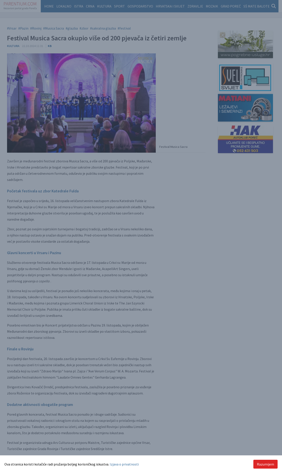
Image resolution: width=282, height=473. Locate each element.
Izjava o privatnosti (124, 464)
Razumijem (265, 464)
